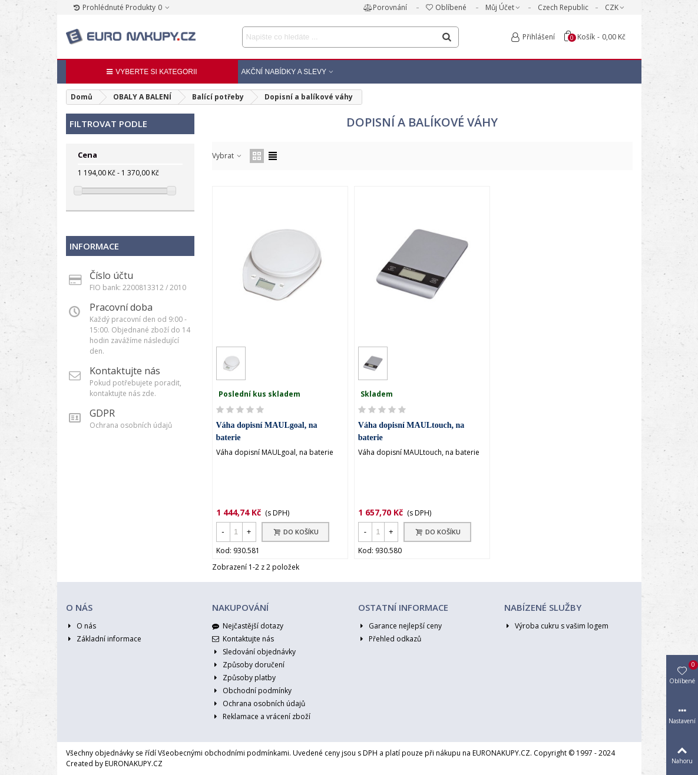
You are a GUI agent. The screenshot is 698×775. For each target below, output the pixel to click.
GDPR (102, 413)
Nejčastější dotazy (247, 626)
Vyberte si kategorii (151, 72)
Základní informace (103, 639)
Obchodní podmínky (252, 691)
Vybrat (227, 156)
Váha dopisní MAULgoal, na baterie (266, 431)
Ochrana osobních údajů (258, 704)
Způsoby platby (244, 678)
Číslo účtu (111, 275)
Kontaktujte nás (125, 370)
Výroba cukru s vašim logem (556, 626)
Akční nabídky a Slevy (284, 72)
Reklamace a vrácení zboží (261, 716)
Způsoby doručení (248, 665)
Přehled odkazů (389, 639)
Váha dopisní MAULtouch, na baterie (411, 431)
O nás (81, 626)
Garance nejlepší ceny (400, 626)
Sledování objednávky (254, 652)
